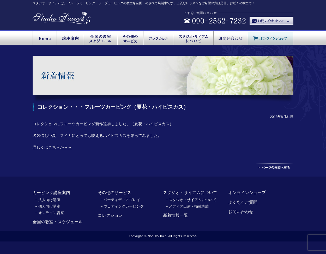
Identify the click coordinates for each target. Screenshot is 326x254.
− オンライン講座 (49, 213)
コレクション (110, 215)
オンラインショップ (247, 192)
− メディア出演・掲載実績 (187, 206)
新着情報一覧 (175, 215)
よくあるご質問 (242, 202)
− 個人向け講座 (47, 206)
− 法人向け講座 (47, 200)
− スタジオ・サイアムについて (191, 200)
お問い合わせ (240, 211)
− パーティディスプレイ (120, 200)
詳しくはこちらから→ (52, 147)
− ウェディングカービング (122, 206)
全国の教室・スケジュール (58, 222)
